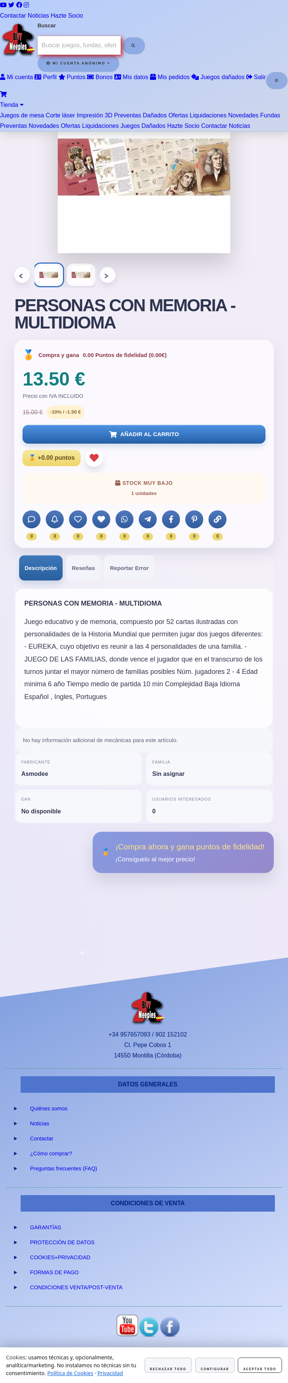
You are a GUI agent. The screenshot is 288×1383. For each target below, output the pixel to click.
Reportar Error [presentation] (129, 568)
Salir (256, 77)
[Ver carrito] (3, 94)
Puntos (72, 77)
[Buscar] (133, 45)
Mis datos (131, 77)
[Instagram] (26, 5)
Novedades (243, 115)
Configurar (215, 1369)
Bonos (99, 77)
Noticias (38, 15)
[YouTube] (3, 5)
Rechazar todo (168, 1369)
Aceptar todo (259, 1369)
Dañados (155, 115)
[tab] (41, 567)
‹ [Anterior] (22, 275)
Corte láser (60, 115)
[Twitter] (11, 5)
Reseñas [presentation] (83, 568)
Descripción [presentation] (41, 568)
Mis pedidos (170, 77)
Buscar (47, 25)
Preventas (127, 115)
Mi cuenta (16, 77)
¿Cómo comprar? (51, 1153)
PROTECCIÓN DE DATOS (62, 1242)
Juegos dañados (217, 77)
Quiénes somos (49, 1109)
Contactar (13, 15)
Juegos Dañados (142, 126)
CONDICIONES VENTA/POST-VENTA (76, 1287)
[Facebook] (19, 5)
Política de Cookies (70, 1373)
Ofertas (178, 115)
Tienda (12, 105)
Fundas (270, 115)
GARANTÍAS (45, 1227)
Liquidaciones (208, 115)
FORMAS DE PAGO (54, 1272)
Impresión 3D (94, 115)
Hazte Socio (67, 15)
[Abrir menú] (277, 80)
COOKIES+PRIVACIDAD (60, 1257)
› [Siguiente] (108, 275)
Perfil (45, 77)
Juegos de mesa (22, 115)
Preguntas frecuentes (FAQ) (63, 1169)
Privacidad (110, 1373)
